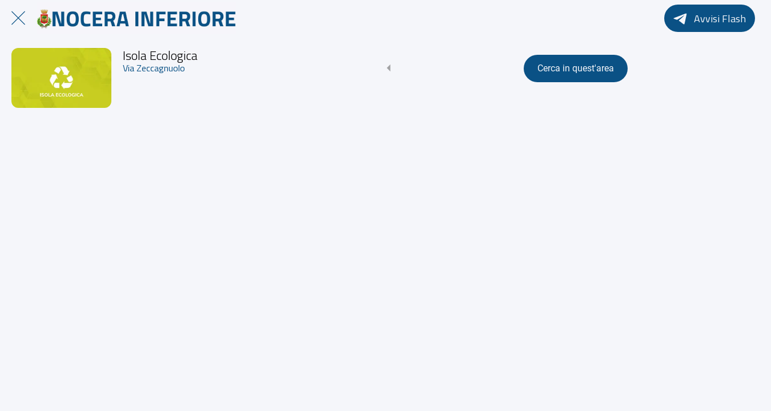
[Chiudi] (18, 18)
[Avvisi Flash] (709, 18)
